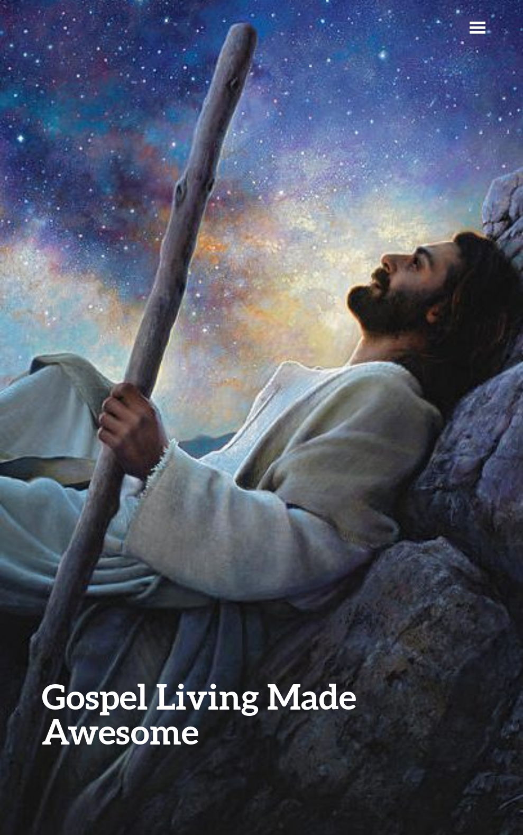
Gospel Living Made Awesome (199, 713)
